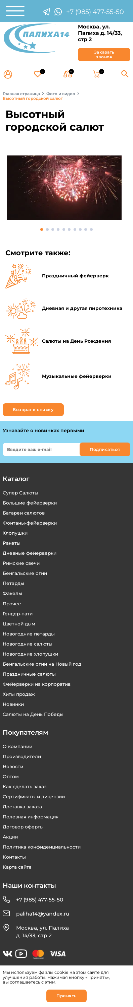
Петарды (13, 583)
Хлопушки (15, 533)
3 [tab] (52, 229)
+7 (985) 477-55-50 (95, 12)
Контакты (14, 857)
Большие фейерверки (30, 503)
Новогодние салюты (27, 644)
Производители (22, 756)
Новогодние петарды (29, 633)
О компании (17, 746)
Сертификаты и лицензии (34, 796)
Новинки (13, 704)
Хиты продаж (19, 694)
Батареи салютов (24, 513)
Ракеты (11, 543)
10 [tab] (91, 229)
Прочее (12, 603)
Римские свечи (21, 563)
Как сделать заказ (24, 786)
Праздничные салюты (29, 674)
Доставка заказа (22, 806)
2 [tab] (47, 229)
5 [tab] (63, 229)
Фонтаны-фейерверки (30, 523)
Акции (10, 837)
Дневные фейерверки (29, 553)
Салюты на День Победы (33, 714)
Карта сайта (17, 867)
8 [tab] (80, 229)
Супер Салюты (20, 492)
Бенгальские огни (25, 573)
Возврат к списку (33, 409)
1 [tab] (41, 229)
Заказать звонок (104, 54)
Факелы (12, 593)
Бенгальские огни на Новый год (42, 664)
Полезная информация (30, 816)
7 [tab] (75, 229)
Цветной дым (19, 623)
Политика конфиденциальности (42, 847)
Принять (66, 995)
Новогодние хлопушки (30, 654)
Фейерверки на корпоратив (37, 684)
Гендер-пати (18, 613)
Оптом (11, 776)
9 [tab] (85, 229)
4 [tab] (58, 229)
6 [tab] (69, 229)
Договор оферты (23, 826)
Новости (13, 766)
